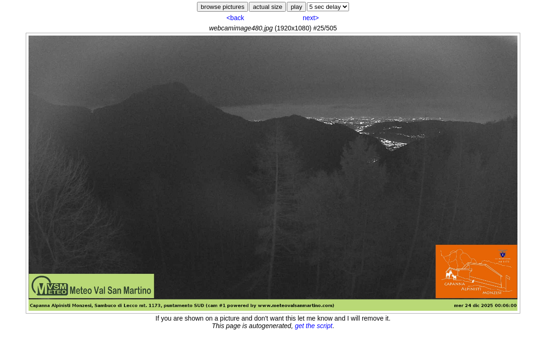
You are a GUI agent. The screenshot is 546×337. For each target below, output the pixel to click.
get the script (313, 326)
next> (311, 18)
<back (235, 18)
